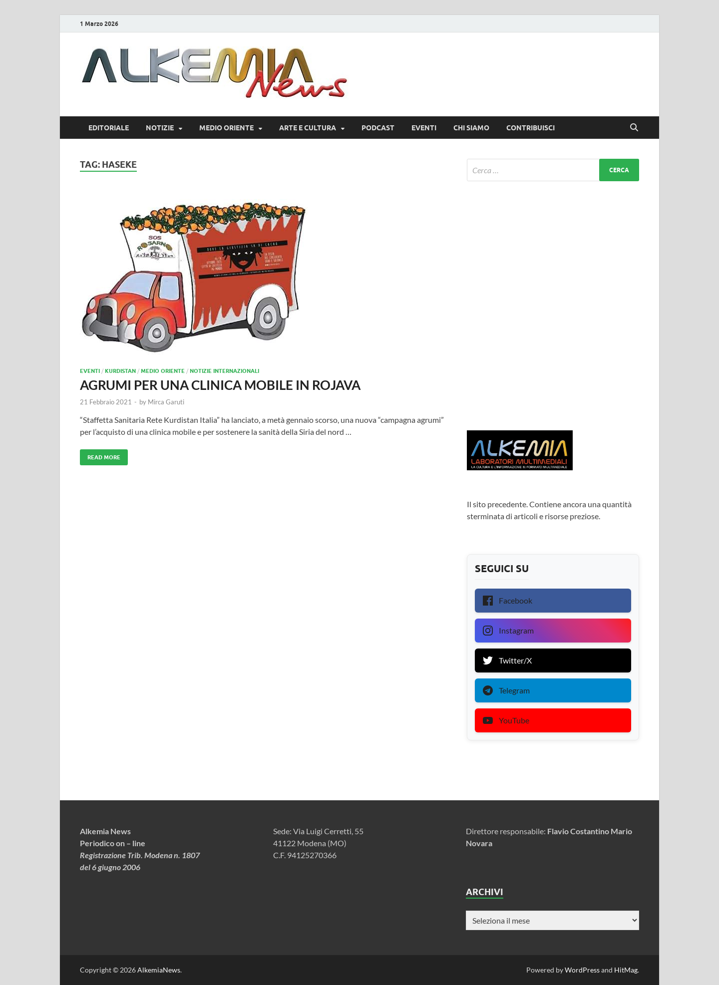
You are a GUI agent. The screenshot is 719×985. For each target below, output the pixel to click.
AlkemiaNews (158, 970)
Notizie (160, 128)
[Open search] (634, 127)
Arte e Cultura (307, 128)
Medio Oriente (226, 128)
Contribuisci (530, 128)
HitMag (626, 970)
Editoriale (108, 128)
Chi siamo (471, 128)
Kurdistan (120, 370)
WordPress (582, 970)
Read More (100, 455)
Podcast (377, 128)
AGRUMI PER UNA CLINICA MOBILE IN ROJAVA (220, 385)
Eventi (423, 128)
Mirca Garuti (166, 402)
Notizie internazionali (224, 370)
